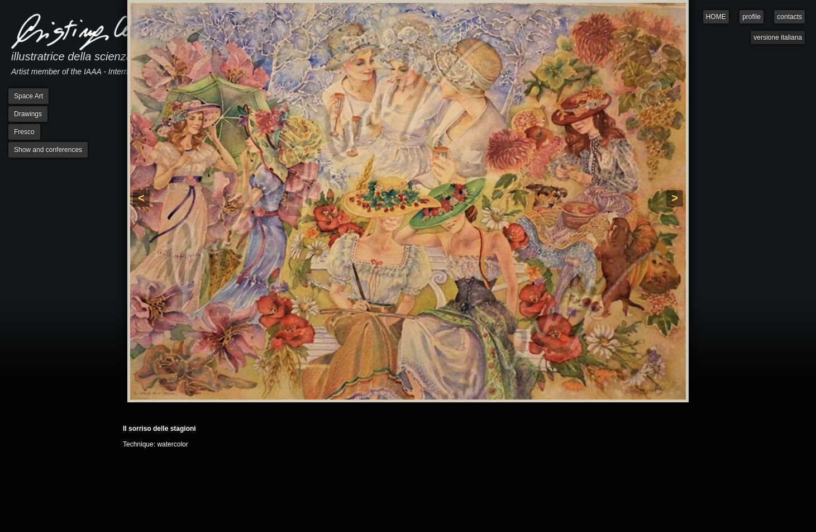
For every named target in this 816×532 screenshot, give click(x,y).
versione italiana (777, 37)
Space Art (28, 96)
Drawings (28, 114)
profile (751, 17)
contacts (789, 17)
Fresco (24, 132)
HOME (716, 17)
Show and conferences (48, 150)
